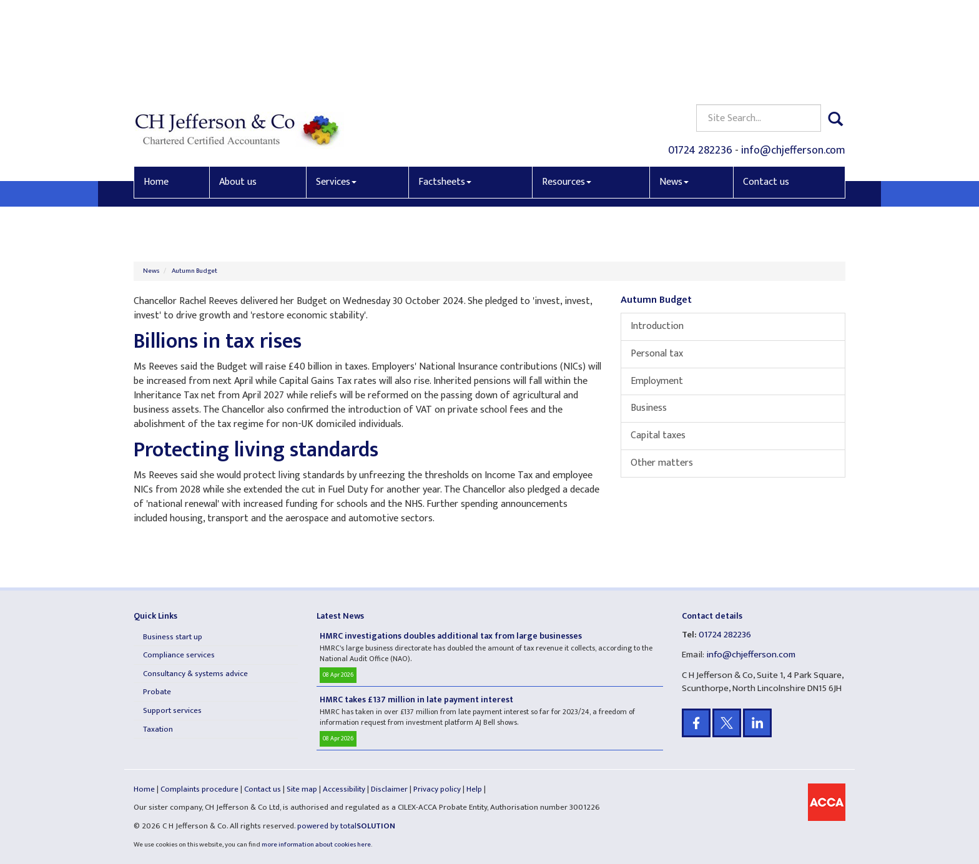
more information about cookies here (316, 844)
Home (156, 91)
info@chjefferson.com (793, 60)
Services (336, 91)
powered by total (346, 826)
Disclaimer (389, 789)
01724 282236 (700, 60)
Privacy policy (437, 789)
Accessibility (344, 789)
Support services (172, 710)
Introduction (657, 326)
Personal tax (657, 353)
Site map (302, 789)
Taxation (158, 729)
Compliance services (179, 655)
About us (238, 91)
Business (649, 408)
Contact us (766, 91)
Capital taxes (658, 435)
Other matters (662, 462)
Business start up (172, 637)
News (674, 91)
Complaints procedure (199, 789)
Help (474, 789)
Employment (657, 381)
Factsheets (444, 91)
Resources (566, 91)
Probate (157, 692)
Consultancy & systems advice (195, 673)
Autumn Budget (194, 271)
